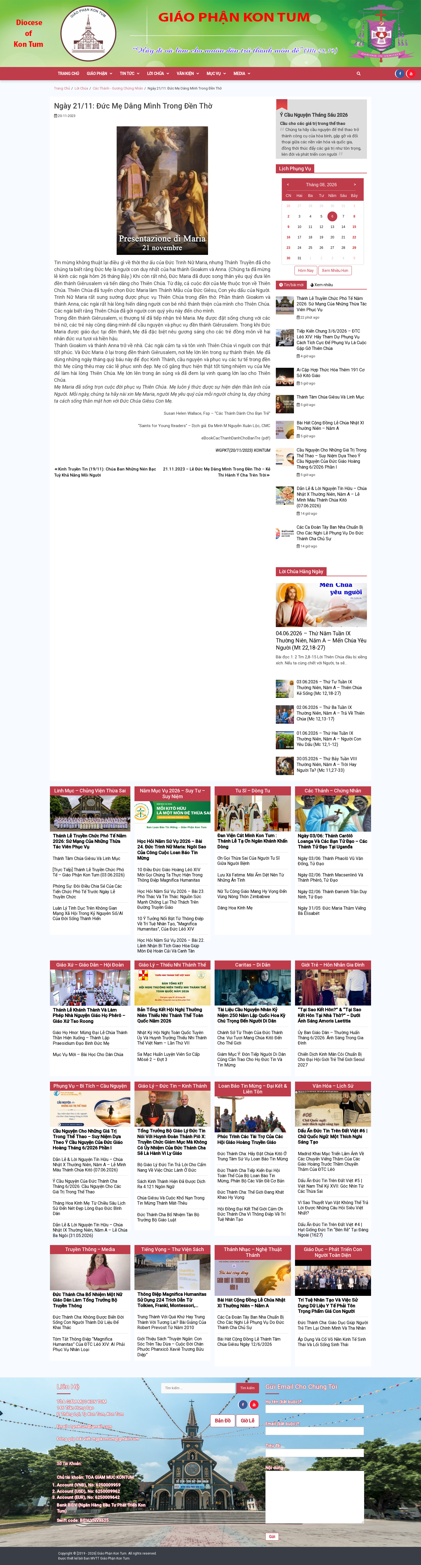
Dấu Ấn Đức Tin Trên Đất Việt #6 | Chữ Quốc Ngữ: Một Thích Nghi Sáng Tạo (332, 1136)
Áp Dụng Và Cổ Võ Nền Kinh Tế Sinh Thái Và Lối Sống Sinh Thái (332, 1342)
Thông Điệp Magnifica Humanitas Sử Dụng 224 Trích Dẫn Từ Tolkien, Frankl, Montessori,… (171, 1299)
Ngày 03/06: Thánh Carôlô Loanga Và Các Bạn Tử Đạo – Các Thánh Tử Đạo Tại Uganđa (332, 841)
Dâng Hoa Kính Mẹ (234, 907)
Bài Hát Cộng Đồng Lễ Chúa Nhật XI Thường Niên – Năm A (330, 425)
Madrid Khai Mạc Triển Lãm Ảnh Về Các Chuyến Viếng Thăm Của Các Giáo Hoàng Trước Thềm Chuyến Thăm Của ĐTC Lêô (331, 1161)
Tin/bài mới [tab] (291, 285)
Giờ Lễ (247, 1421)
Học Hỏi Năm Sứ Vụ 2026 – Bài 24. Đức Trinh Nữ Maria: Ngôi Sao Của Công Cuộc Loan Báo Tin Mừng (171, 850)
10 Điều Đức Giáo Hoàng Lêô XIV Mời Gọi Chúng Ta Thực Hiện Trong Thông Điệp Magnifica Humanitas (170, 875)
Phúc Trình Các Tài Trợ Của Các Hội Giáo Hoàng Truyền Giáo (250, 1139)
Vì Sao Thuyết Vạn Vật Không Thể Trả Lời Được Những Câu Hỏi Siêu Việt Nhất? (333, 1208)
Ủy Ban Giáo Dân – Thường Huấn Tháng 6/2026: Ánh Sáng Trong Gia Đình (330, 1038)
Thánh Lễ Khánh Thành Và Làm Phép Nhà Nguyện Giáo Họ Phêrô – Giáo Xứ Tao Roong (89, 1015)
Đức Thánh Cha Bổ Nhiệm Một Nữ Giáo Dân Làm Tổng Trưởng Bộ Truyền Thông (87, 1300)
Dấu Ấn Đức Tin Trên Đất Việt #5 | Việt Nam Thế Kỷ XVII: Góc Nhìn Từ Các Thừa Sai (331, 1186)
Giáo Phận (99, 73)
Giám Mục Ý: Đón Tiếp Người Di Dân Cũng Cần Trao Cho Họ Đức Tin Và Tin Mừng (251, 1059)
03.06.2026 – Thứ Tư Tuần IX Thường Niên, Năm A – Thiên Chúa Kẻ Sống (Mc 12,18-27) (329, 687)
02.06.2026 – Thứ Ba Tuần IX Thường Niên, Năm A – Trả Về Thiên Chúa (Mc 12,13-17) (330, 713)
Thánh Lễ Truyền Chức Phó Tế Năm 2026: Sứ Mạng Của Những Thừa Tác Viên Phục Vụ (332, 304)
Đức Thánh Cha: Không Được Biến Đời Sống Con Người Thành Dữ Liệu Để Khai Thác (88, 1322)
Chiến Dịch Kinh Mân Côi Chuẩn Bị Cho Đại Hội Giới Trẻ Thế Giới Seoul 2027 (331, 1059)
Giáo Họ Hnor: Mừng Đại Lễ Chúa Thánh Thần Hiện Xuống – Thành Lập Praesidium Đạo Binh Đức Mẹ (90, 1038)
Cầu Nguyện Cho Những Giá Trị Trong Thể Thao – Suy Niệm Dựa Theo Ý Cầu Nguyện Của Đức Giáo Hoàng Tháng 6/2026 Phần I (331, 458)
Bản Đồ (223, 1421)
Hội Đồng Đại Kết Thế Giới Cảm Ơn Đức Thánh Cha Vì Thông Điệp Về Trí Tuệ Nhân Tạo (251, 1214)
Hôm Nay (306, 270)
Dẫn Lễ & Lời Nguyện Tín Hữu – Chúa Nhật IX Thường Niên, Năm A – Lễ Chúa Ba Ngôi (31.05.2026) (90, 1230)
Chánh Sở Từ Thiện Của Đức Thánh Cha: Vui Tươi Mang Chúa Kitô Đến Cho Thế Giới (250, 1038)
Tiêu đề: (314, 1449)
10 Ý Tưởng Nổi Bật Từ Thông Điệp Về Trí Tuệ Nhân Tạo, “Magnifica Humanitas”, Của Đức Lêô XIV (170, 924)
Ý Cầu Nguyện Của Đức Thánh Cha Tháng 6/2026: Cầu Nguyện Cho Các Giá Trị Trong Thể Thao (87, 1186)
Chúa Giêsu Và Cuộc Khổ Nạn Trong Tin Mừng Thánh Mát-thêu (170, 1200)
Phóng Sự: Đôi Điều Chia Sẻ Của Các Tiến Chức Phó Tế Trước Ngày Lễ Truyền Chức (87, 891)
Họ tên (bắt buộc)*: (314, 1405)
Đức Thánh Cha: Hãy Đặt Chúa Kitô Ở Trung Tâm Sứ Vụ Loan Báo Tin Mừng (252, 1156)
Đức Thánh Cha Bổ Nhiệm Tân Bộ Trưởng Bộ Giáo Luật (168, 1217)
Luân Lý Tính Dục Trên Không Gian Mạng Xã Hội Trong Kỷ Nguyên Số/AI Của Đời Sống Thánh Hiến (88, 913)
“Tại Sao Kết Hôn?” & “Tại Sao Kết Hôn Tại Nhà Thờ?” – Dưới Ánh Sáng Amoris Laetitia (329, 1015)
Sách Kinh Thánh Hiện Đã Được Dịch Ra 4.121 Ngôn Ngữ (171, 1184)
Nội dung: (314, 1495)
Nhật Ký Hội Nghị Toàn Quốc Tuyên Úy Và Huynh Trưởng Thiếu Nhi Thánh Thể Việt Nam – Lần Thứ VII (172, 1038)
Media (242, 73)
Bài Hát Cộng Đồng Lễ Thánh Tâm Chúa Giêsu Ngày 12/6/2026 (248, 1341)
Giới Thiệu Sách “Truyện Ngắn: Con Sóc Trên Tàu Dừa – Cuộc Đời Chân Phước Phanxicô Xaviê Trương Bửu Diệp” (170, 1346)
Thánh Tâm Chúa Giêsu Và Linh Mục (330, 397)
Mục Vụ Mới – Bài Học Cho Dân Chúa (88, 1054)
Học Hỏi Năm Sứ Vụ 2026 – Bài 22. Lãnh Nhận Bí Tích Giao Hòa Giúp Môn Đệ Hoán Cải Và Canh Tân (170, 945)
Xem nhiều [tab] (322, 285)
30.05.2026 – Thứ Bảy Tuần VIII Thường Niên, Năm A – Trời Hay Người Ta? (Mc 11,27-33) (327, 764)
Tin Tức (129, 73)
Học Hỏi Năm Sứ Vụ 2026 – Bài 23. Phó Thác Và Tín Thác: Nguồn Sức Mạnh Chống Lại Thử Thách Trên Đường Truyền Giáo (170, 899)
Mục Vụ (216, 73)
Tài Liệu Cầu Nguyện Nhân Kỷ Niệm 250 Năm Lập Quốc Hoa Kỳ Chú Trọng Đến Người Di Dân (251, 1015)
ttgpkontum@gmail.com (115, 1438)
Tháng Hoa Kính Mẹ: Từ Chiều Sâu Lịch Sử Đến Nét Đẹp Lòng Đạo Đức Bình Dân (89, 1208)
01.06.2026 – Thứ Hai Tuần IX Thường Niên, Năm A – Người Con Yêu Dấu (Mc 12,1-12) (329, 739)
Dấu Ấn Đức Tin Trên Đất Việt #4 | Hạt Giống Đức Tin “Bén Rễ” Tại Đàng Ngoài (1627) (333, 1230)
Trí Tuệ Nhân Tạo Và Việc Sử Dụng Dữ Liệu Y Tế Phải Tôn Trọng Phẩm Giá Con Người (328, 1305)
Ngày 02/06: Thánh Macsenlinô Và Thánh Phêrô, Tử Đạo (330, 877)
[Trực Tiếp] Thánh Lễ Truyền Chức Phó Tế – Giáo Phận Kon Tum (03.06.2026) (89, 872)
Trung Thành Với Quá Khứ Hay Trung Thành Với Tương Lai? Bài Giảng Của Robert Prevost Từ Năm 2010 (171, 1322)
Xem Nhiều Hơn (335, 270)
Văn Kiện (188, 73)
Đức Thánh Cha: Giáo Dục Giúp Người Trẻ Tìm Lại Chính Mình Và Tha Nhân (333, 1325)
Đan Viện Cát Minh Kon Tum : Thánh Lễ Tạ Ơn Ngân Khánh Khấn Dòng (252, 841)
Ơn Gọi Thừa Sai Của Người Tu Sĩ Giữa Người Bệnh (248, 861)
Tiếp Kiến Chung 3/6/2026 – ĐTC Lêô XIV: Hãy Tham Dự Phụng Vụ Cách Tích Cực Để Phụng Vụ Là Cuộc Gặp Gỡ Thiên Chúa (331, 339)
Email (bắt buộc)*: (314, 1427)
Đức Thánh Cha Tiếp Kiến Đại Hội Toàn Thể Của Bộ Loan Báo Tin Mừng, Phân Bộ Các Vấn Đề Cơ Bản (250, 1176)
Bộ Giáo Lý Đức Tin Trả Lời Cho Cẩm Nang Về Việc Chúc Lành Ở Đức (171, 1167)
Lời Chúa (158, 73)
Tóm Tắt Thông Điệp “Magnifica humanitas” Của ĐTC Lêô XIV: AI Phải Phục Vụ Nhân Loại (89, 1344)
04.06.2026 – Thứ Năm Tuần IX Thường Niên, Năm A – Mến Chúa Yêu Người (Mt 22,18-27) (321, 640)
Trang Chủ (68, 73)
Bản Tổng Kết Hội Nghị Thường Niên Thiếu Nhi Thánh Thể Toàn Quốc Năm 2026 (170, 1015)
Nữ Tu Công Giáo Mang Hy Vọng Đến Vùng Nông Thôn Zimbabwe (252, 894)
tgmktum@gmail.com (91, 1426)
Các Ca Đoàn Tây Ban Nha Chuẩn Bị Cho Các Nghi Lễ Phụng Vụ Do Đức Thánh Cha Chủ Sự (330, 533)
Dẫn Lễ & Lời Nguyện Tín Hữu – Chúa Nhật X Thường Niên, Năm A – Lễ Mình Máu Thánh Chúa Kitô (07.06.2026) (332, 497)
